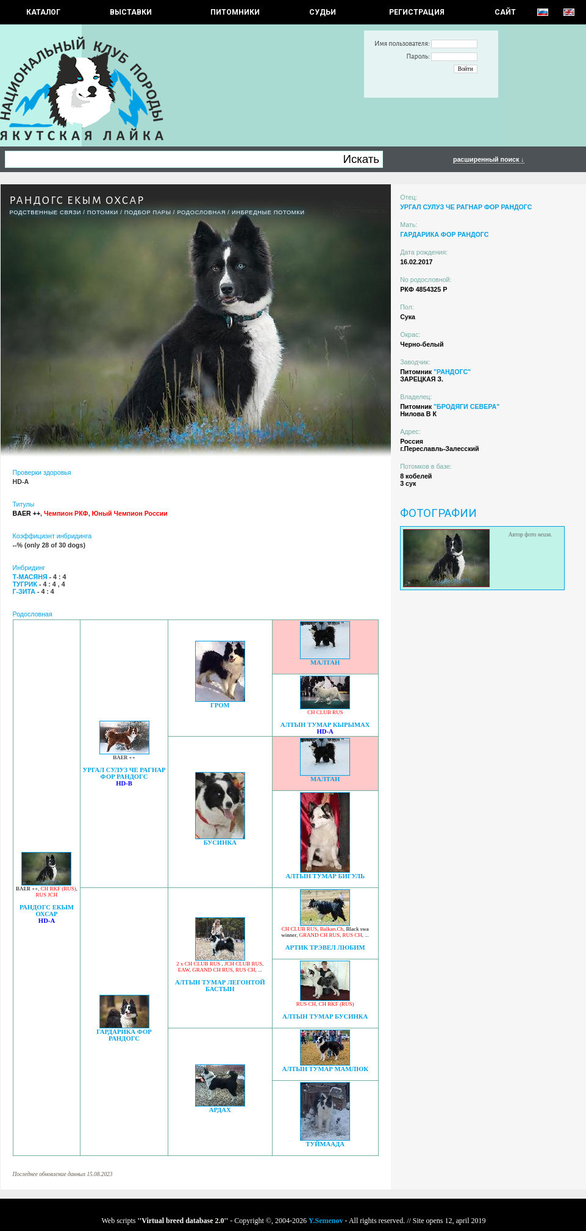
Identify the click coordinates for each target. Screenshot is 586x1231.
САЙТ (505, 12)
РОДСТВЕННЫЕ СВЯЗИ (46, 212)
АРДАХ (220, 1109)
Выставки (131, 12)
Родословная (201, 212)
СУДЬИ (322, 12)
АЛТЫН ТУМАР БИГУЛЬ (325, 876)
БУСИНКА (220, 842)
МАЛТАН (325, 662)
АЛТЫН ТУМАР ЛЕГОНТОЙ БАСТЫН (220, 985)
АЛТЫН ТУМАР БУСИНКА (325, 1016)
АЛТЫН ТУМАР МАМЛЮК (325, 1069)
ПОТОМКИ (102, 212)
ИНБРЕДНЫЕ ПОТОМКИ (268, 212)
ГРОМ (220, 705)
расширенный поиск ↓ (488, 159)
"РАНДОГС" (452, 371)
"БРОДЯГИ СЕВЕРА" (466, 406)
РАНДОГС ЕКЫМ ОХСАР (47, 910)
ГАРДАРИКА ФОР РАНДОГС (124, 1035)
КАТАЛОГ (43, 12)
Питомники (235, 12)
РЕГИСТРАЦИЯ (417, 12)
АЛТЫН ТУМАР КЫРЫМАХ (325, 724)
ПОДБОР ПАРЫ (147, 212)
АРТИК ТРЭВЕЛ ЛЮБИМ (325, 947)
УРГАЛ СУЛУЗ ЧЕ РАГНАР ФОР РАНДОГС (124, 773)
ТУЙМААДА (325, 1144)
